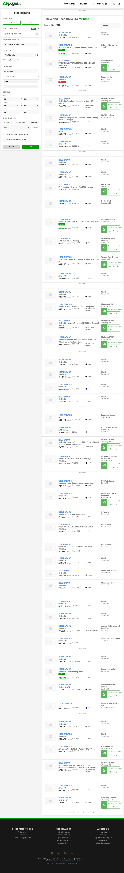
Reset (11, 147)
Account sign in (63, 843)
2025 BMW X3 (65, 763)
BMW (21, 81)
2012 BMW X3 (64, 427)
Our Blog (103, 835)
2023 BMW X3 (65, 384)
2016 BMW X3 (64, 77)
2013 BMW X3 (64, 626)
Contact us (103, 832)
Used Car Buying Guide (23, 838)
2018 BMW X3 (64, 273)
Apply (30, 147)
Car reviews (23, 835)
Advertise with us (64, 832)
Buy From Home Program (103, 838)
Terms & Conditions (72, 863)
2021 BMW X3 (64, 33)
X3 (21, 86)
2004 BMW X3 (65, 703)
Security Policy (60, 863)
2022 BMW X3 (65, 99)
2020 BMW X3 (65, 61)
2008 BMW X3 (65, 45)
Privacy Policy (50, 863)
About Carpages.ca (103, 843)
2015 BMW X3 (64, 685)
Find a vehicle (22, 832)
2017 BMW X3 (64, 115)
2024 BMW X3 (65, 304)
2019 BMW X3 (64, 141)
